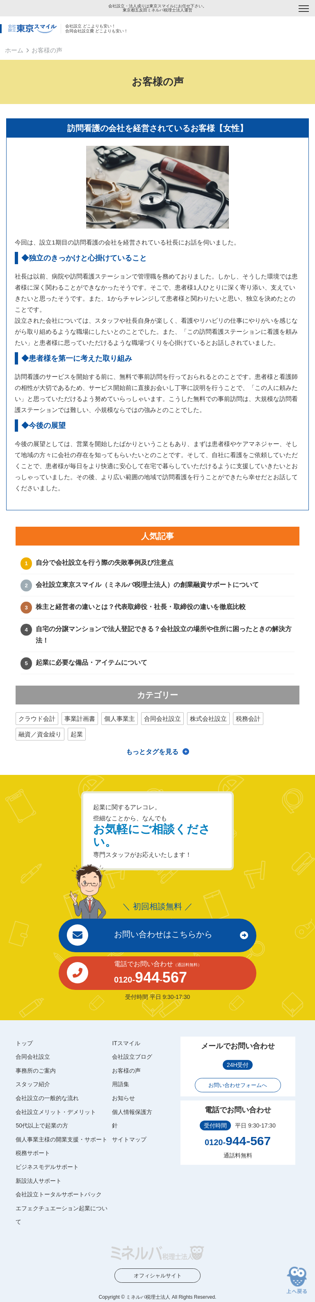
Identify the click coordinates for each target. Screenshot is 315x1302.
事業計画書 (79, 718)
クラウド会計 (36, 718)
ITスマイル (126, 1043)
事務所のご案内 (36, 1070)
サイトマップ (129, 1139)
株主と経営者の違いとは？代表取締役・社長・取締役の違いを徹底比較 (141, 606)
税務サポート (33, 1153)
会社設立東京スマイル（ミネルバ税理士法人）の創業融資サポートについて (147, 584)
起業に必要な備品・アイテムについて (91, 662)
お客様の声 (126, 1070)
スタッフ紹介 (33, 1084)
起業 (77, 734)
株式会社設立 (208, 718)
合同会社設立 (162, 718)
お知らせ (123, 1098)
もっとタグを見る (152, 751)
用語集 (120, 1084)
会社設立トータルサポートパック (59, 1194)
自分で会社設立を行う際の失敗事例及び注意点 (104, 562)
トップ (24, 1043)
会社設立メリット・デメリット (56, 1112)
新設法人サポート (39, 1180)
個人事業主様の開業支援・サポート (61, 1139)
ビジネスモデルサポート (47, 1167)
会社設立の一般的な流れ (47, 1098)
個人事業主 (119, 718)
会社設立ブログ (132, 1056)
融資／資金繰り (40, 734)
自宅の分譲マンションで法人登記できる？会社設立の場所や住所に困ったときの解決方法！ (164, 634)
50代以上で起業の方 (42, 1125)
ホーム (14, 50)
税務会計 (248, 718)
